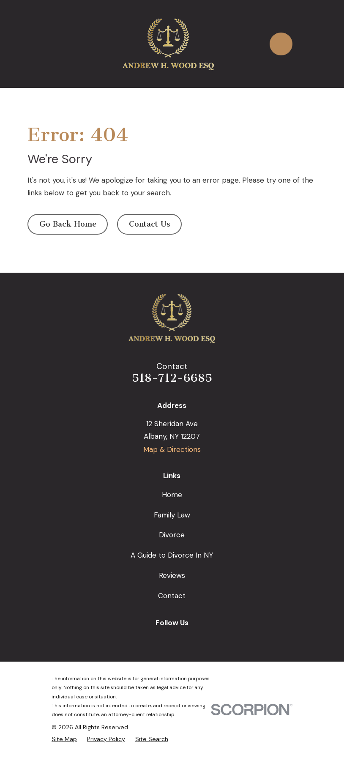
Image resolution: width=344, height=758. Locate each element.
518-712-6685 (172, 378)
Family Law (172, 515)
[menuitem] (64, 739)
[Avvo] (201, 639)
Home (172, 494)
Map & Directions (172, 449)
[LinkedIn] (182, 639)
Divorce (172, 534)
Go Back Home (67, 224)
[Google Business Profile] (143, 639)
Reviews (172, 575)
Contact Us (149, 224)
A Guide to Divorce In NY (172, 555)
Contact (172, 595)
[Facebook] (162, 639)
